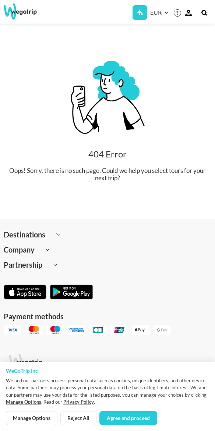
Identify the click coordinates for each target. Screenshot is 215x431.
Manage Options (23, 402)
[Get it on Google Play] (71, 293)
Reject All (78, 418)
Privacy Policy (78, 402)
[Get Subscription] (140, 12)
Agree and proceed (128, 418)
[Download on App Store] (25, 293)
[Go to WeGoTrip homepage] (25, 11)
